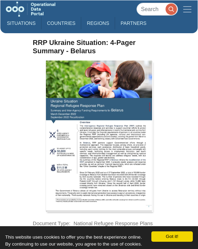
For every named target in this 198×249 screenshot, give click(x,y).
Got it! (172, 236)
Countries (61, 23)
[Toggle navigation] (187, 9)
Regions (98, 23)
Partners (134, 23)
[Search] (157, 9)
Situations (21, 23)
